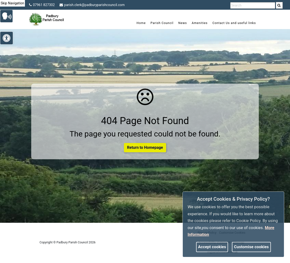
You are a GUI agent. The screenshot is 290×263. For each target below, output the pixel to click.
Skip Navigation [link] (12, 3)
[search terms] (252, 5)
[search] (279, 5)
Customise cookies (251, 246)
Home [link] (141, 23)
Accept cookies (212, 246)
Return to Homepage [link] (145, 147)
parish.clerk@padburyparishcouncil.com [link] (92, 5)
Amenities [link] (199, 23)
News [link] (182, 23)
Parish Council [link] (162, 23)
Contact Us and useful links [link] (234, 23)
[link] (279, 5)
